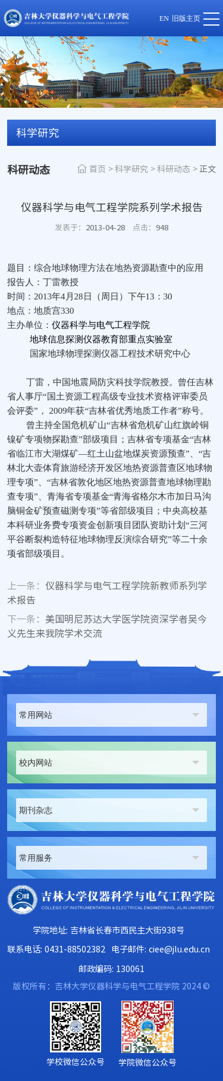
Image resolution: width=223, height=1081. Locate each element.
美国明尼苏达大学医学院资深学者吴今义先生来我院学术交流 (107, 626)
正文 (207, 169)
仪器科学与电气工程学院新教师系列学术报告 (107, 593)
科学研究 (131, 169)
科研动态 (173, 169)
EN (164, 18)
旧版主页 (186, 18)
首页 (97, 169)
